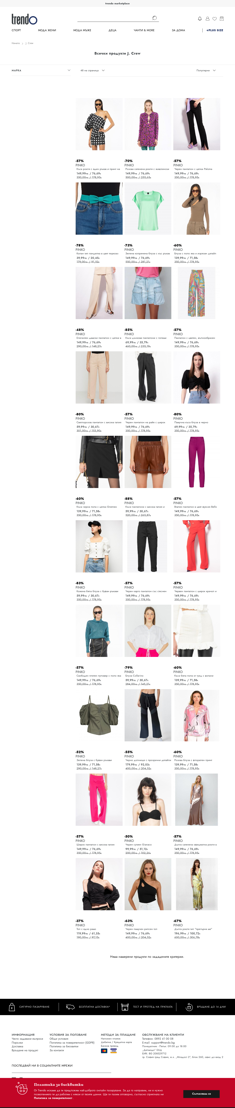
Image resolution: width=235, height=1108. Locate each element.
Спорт (16, 30)
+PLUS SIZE (215, 30)
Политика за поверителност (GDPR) (72, 1043)
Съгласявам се (201, 1094)
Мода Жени (47, 30)
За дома (178, 30)
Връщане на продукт (25, 1050)
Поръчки (17, 1043)
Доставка (17, 1046)
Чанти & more (144, 30)
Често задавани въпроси (27, 1039)
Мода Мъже (82, 30)
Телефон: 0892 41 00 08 (157, 1039)
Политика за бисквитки (64, 1046)
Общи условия (59, 1039)
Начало (16, 43)
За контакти (57, 1050)
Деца (112, 30)
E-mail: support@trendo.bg (158, 1043)
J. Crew (29, 43)
